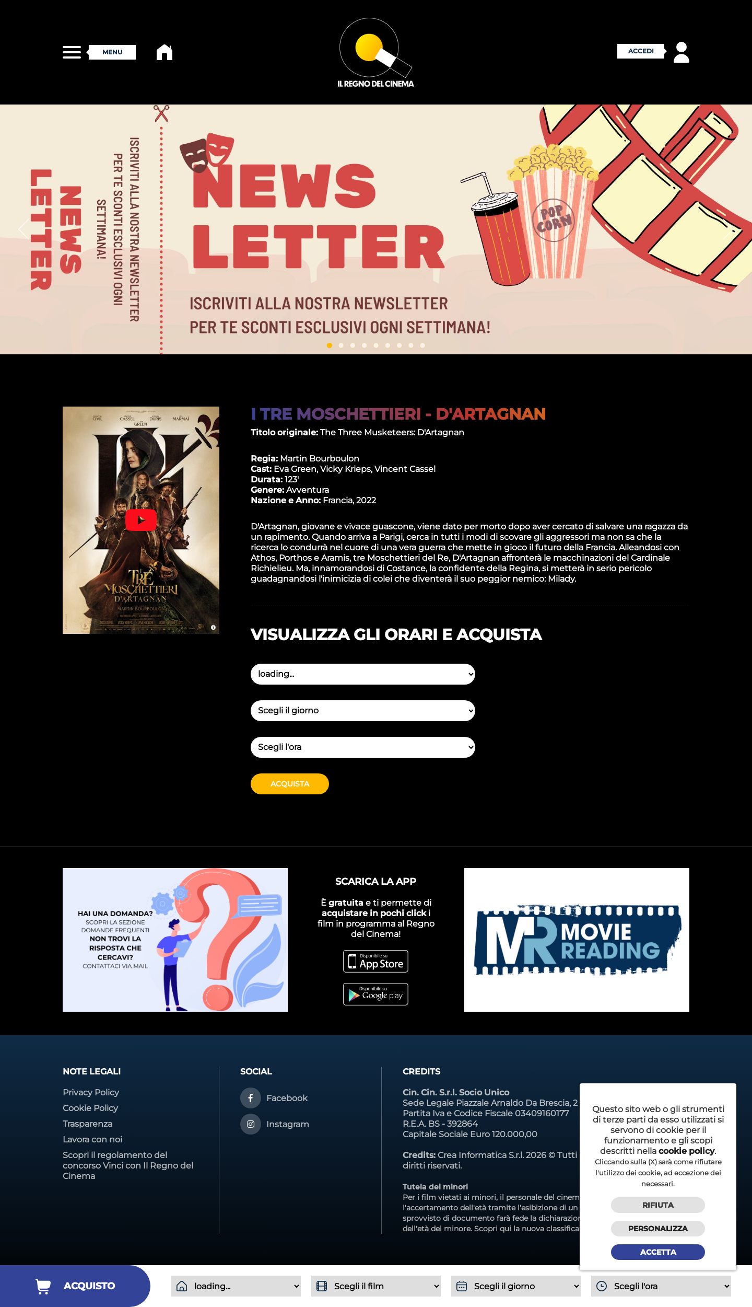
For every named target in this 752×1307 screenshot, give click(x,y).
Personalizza (658, 1228)
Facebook (287, 1098)
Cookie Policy (90, 1108)
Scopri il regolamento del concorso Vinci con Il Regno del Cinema (128, 1165)
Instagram (287, 1124)
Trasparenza (87, 1124)
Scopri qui (492, 1228)
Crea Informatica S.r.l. (481, 1155)
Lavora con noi (92, 1139)
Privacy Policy (91, 1092)
